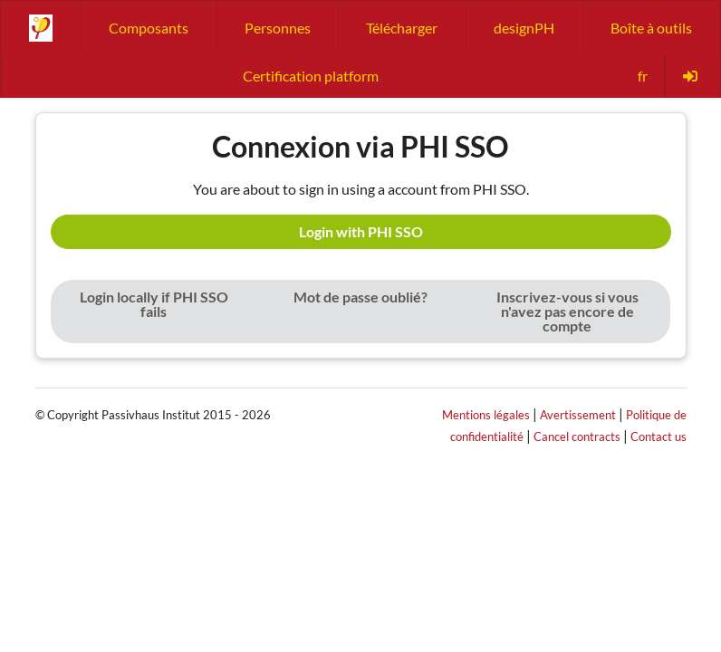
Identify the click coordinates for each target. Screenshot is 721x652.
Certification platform (311, 75)
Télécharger (401, 27)
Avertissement (578, 415)
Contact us (658, 436)
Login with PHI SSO (361, 231)
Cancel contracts (577, 436)
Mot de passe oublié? (360, 296)
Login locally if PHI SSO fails (154, 304)
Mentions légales (486, 415)
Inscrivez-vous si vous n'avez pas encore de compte (567, 311)
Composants (148, 27)
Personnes (278, 27)
